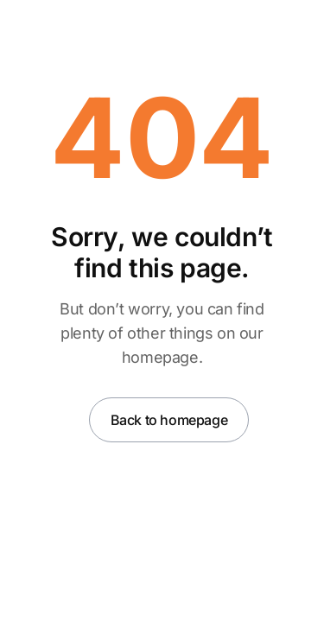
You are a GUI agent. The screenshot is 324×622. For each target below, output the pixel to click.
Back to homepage (169, 419)
